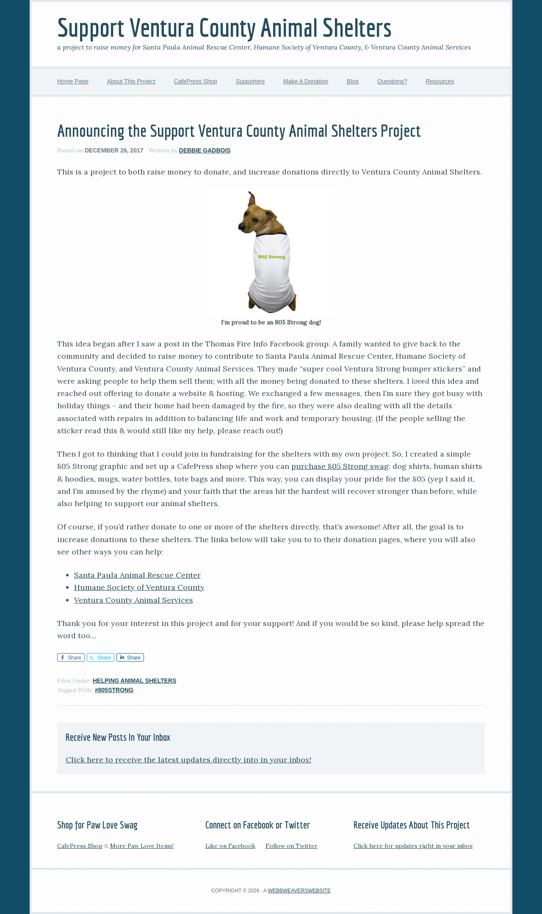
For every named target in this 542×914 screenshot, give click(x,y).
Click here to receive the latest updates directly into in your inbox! (188, 759)
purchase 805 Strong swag (340, 466)
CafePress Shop (79, 846)
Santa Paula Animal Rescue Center (137, 575)
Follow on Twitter (291, 846)
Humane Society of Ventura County (139, 587)
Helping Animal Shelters (134, 680)
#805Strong (114, 690)
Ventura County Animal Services (133, 600)
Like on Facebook (230, 846)
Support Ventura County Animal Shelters (224, 27)
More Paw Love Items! (142, 846)
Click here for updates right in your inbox (413, 846)
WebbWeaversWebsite (299, 891)
